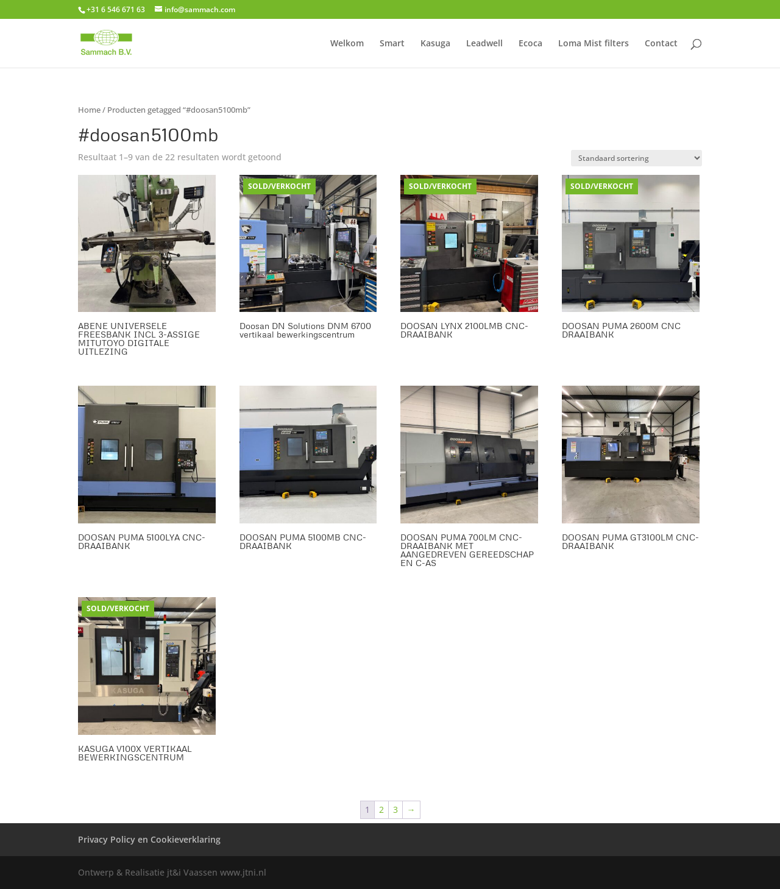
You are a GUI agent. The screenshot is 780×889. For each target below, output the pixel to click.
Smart (392, 44)
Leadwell (484, 44)
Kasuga (435, 44)
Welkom (347, 44)
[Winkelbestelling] (636, 158)
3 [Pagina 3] (395, 809)
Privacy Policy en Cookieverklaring (149, 839)
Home (89, 109)
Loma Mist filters (593, 44)
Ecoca (530, 44)
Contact (661, 44)
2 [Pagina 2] (381, 809)
